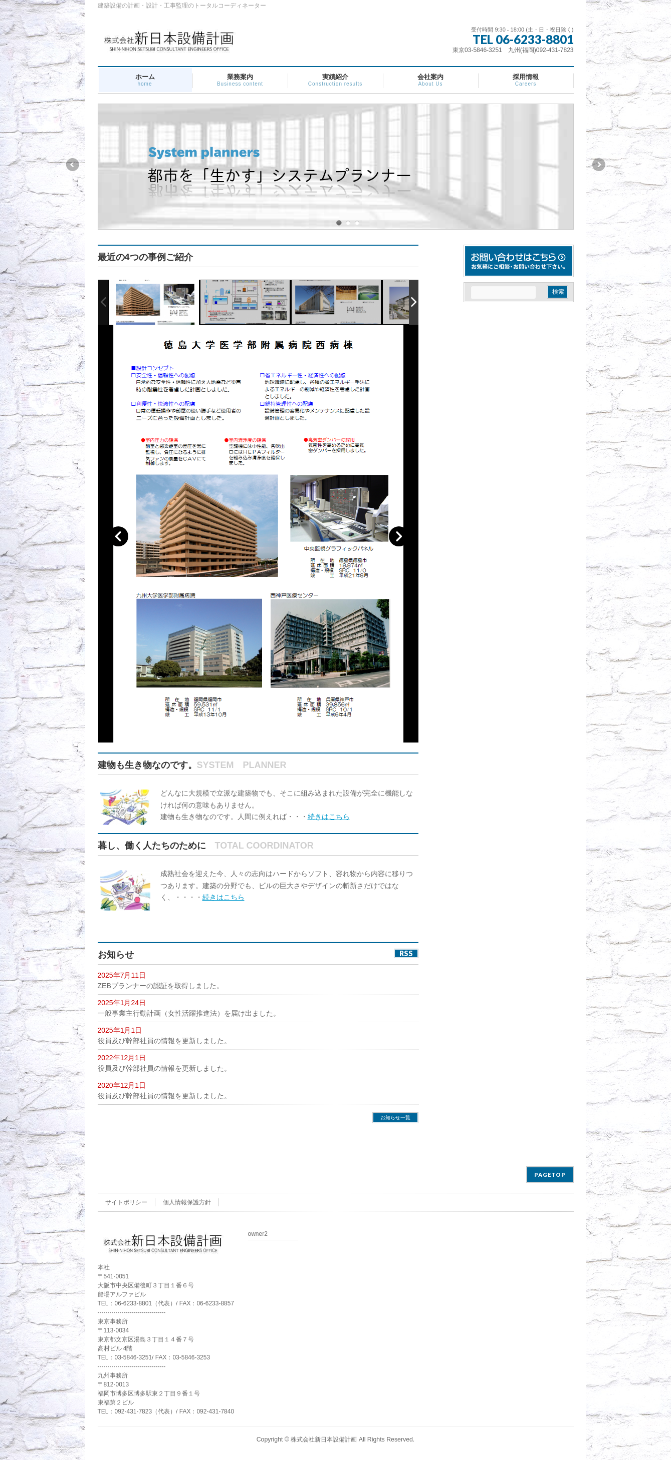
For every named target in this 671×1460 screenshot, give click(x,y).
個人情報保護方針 (187, 1202)
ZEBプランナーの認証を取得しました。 (160, 986)
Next (599, 165)
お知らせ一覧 (395, 1117)
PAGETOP (550, 1174)
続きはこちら (329, 817)
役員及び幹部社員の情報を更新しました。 (164, 1041)
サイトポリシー (126, 1202)
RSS (406, 953)
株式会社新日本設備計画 (324, 1439)
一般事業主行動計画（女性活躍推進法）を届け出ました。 (189, 1013)
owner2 (258, 1234)
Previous (72, 165)
